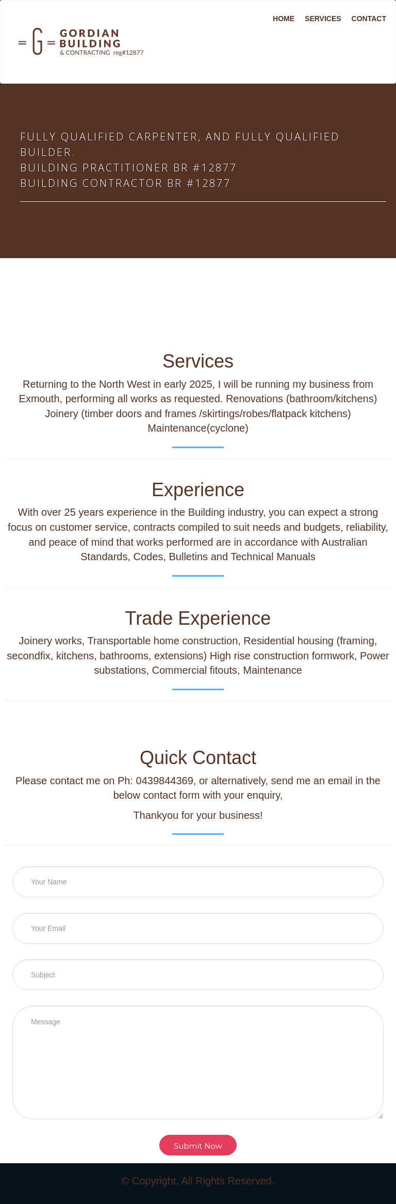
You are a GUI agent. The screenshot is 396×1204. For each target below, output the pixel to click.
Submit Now (198, 1146)
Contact (369, 18)
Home (283, 18)
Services (323, 18)
